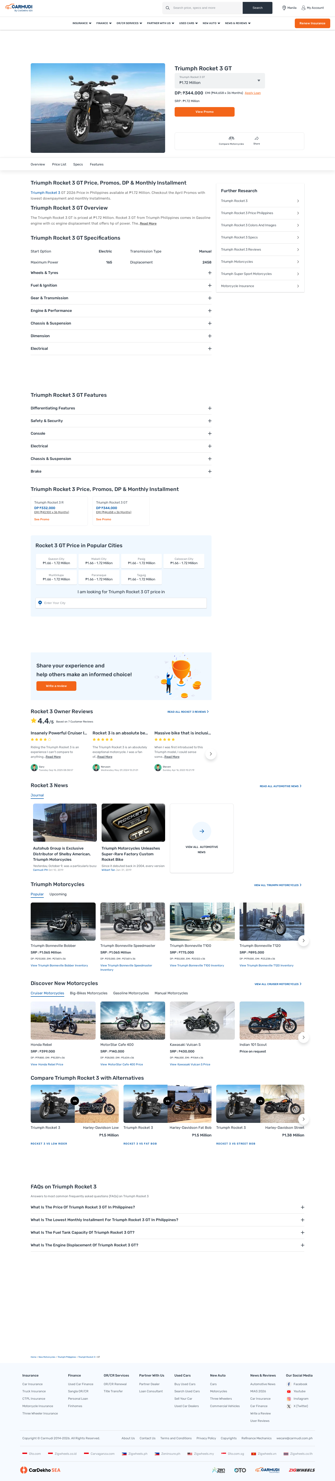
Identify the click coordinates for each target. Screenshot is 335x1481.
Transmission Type (145, 251)
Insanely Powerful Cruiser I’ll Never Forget (73, 733)
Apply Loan (253, 93)
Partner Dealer (149, 1384)
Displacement (141, 262)
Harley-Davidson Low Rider (101, 1127)
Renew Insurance (312, 23)
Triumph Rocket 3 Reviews (260, 250)
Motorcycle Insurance (260, 286)
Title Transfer (113, 1391)
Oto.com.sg (232, 1453)
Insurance (80, 23)
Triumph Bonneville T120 (260, 946)
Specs (78, 164)
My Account (312, 7)
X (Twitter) (297, 1406)
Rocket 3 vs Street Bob (236, 1143)
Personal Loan (78, 1398)
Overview (38, 164)
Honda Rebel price (50, 1064)
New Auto (210, 23)
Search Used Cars (187, 1391)
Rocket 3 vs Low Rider (49, 1143)
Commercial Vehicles (225, 1406)
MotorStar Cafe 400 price (125, 1064)
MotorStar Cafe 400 (117, 1044)
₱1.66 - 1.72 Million (56, 561)
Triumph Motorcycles (260, 262)
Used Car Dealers (186, 1406)
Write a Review (260, 1413)
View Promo (205, 112)
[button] (210, 753)
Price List (59, 164)
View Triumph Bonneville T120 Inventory (267, 965)
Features (96, 164)
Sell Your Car (183, 1398)
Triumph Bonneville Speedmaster (127, 946)
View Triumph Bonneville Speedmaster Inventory (126, 967)
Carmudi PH (41, 870)
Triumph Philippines (67, 1357)
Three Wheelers (221, 1398)
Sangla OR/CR (78, 1391)
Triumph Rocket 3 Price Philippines (260, 213)
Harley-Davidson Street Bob (284, 1127)
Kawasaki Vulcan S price (193, 1064)
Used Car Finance (80, 1384)
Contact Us (148, 1438)
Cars (213, 1384)
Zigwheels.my (200, 1453)
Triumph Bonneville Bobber (53, 946)
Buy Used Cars (185, 1384)
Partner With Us (159, 23)
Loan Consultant (151, 1391)
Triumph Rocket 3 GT (192, 77)
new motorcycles (47, 1357)
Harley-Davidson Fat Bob (191, 1127)
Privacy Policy (206, 1438)
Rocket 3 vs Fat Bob (140, 1143)
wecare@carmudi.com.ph (294, 1438)
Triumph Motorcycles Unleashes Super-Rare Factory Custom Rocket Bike (131, 854)
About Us (128, 1438)
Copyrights (229, 1438)
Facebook (296, 1384)
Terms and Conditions (176, 1438)
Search (257, 8)
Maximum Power (44, 262)
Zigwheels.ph (135, 1453)
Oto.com (31, 1453)
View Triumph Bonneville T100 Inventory (197, 965)
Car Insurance (32, 1384)
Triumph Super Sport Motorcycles (260, 274)
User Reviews (260, 1421)
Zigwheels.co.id (62, 1453)
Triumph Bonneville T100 (190, 946)
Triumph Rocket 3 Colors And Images (260, 225)
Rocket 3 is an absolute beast (122, 733)
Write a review (56, 686)
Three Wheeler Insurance (40, 1413)
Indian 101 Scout (253, 1044)
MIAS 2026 (258, 1391)
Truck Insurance (34, 1391)
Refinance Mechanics (256, 1438)
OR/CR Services (127, 23)
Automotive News (287, 786)
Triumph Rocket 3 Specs (260, 237)
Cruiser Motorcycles (284, 984)
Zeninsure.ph (167, 1453)
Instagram (297, 1399)
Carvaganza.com (99, 1453)
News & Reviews (236, 23)
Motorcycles (218, 1391)
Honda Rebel (41, 1044)
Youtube (295, 1391)
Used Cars (186, 23)
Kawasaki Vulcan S (185, 1044)
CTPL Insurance (33, 1398)
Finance (102, 23)
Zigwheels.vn (263, 1453)
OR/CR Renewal (115, 1384)
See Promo (41, 519)
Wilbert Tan (109, 870)
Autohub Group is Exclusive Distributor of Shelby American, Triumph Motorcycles (62, 854)
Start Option (41, 251)
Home (33, 1357)
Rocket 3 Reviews (195, 711)
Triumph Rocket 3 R (49, 503)
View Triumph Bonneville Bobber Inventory (59, 965)
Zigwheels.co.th (298, 1453)
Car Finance (258, 1406)
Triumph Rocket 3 (45, 193)
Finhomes (75, 1406)
